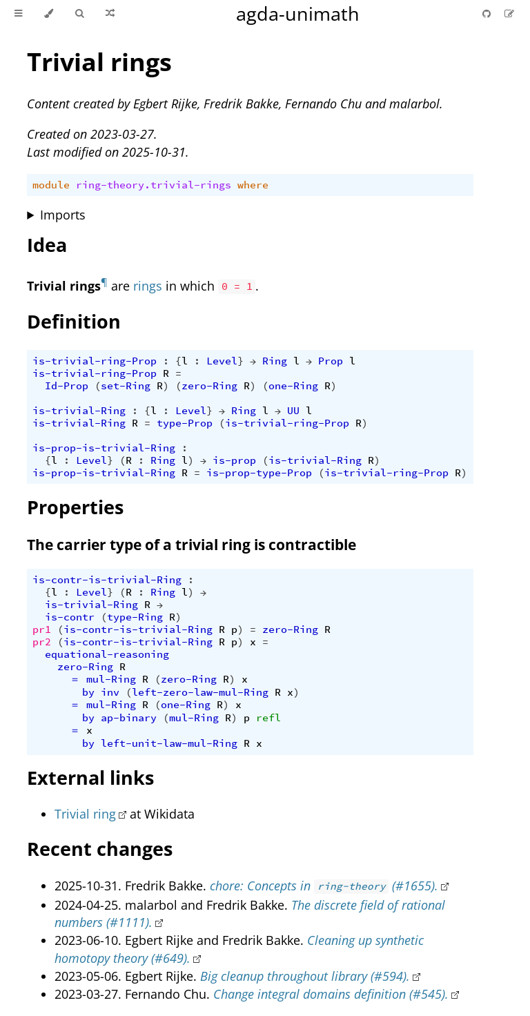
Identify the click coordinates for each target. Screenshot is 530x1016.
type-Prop (185, 423)
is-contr (70, 617)
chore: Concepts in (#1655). (324, 885)
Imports (63, 214)
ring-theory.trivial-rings (153, 185)
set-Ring (125, 386)
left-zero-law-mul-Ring (200, 692)
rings (147, 285)
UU (293, 410)
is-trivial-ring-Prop (94, 361)
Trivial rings (99, 62)
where (252, 185)
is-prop (234, 460)
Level (221, 361)
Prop (330, 361)
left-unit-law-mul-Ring (169, 743)
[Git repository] (488, 13)
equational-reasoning (107, 654)
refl (268, 718)
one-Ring (293, 386)
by (88, 692)
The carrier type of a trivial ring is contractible (191, 544)
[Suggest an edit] (509, 13)
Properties (75, 507)
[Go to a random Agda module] (110, 14)
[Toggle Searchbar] (79, 14)
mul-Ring (111, 679)
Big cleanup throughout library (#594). (305, 976)
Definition (74, 321)
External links (90, 777)
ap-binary (129, 718)
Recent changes (100, 848)
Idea (47, 244)
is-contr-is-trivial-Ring (106, 580)
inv (110, 692)
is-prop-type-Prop (259, 473)
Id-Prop (66, 386)
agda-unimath (298, 13)
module (51, 185)
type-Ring (135, 617)
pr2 (41, 642)
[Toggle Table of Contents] (18, 14)
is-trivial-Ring (79, 410)
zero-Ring (209, 386)
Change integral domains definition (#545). (331, 994)
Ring (274, 361)
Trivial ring (85, 813)
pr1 (41, 629)
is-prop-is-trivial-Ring (103, 448)
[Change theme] (48, 14)
